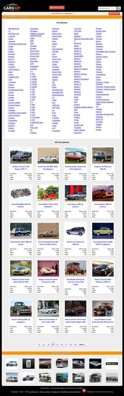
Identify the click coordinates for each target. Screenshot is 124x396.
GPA (54, 85)
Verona (99, 112)
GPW (54, 87)
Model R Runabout (81, 79)
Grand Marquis (58, 95)
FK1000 (55, 52)
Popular (77, 115)
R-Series (77, 128)
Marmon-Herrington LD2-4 (84, 40)
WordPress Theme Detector (70, 392)
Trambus (99, 92)
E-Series (11, 131)
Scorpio (99, 39)
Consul (11, 85)
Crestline (11, 110)
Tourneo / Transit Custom (106, 89)
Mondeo (77, 89)
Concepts (12, 82)
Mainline (77, 36)
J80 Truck (56, 108)
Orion (76, 97)
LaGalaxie (56, 120)
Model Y (77, 87)
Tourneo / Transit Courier (105, 87)
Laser (54, 126)
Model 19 (77, 51)
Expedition (34, 66)
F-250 (32, 92)
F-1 (31, 71)
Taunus (99, 54)
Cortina (11, 97)
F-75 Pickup (35, 117)
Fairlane (33, 133)
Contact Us (55, 392)
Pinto (76, 112)
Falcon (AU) (57, 34)
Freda (54, 64)
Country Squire (14, 105)
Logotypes (56, 131)
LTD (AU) (77, 29)
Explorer (33, 69)
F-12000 (33, 82)
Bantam (11, 57)
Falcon (55, 31)
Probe (76, 120)
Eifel (32, 41)
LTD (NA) (77, 31)
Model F (77, 71)
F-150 (32, 89)
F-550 (32, 107)
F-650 (32, 112)
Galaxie (55, 77)
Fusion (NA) (57, 75)
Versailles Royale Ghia (105, 114)
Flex (54, 54)
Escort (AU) (34, 51)
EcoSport (33, 31)
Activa (10, 39)
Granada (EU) (57, 90)
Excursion (34, 61)
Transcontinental (102, 94)
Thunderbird (101, 75)
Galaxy (55, 80)
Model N (77, 77)
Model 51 (77, 54)
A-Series (11, 36)
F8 (31, 130)
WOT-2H (99, 119)
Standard (99, 46)
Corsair (11, 95)
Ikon (54, 103)
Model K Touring (80, 74)
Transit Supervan (102, 99)
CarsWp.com (33, 392)
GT (53, 97)
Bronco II (11, 62)
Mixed (76, 46)
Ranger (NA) (101, 31)
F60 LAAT (34, 128)
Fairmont (55, 29)
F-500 (32, 105)
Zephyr (98, 127)
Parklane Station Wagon (83, 107)
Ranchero (78, 133)
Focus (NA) (56, 59)
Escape (33, 48)
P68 (75, 102)
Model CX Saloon (81, 69)
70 (9, 31)
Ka (53, 110)
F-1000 (33, 77)
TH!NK (98, 69)
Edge (32, 38)
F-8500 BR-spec (36, 122)
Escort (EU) (34, 54)
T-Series (99, 49)
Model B (77, 64)
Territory (99, 67)
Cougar (11, 100)
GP (53, 82)
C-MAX (11, 64)
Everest (33, 59)
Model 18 (77, 48)
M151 (76, 34)
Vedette (99, 109)
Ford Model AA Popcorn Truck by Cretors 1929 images (75, 282)
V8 (97, 107)
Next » (82, 344)
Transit (98, 97)
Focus (54, 57)
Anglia (10, 46)
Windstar (99, 117)
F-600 (32, 110)
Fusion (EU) (57, 72)
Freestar (55, 67)
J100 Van (56, 105)
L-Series (55, 118)
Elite (32, 43)
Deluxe (11, 128)
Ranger (99, 29)
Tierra (98, 77)
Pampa (77, 105)
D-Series (11, 123)
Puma (76, 122)
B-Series (11, 54)
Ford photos (23, 17)
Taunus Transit (102, 57)
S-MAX (99, 36)
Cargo (10, 75)
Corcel (11, 92)
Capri (10, 72)
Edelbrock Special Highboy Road (37, 35)
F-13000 (33, 84)
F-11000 (33, 79)
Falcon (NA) (57, 36)
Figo (54, 46)
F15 (31, 125)
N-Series (77, 94)
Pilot (75, 110)
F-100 (32, 74)
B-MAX (11, 52)
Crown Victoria (14, 115)
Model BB (78, 66)
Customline (12, 120)
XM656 (99, 124)
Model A (77, 59)
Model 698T (78, 56)
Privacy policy (45, 392)
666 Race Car (13, 29)
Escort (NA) (34, 56)
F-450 (32, 99)
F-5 (31, 102)
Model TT (78, 84)
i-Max (54, 100)
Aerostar (11, 41)
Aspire (10, 49)
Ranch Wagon (79, 130)
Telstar (98, 62)
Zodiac (98, 130)
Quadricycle (78, 125)
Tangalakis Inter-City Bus (105, 52)
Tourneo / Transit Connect (102, 83)
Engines (33, 46)
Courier (11, 108)
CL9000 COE (13, 77)
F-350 (32, 94)
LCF (54, 128)
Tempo (98, 64)
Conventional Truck (15, 90)
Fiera (54, 41)
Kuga (54, 115)
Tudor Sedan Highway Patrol (104, 103)
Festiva (55, 39)
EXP (32, 64)
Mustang (77, 92)
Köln (54, 113)
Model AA (78, 61)
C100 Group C (14, 69)
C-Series (11, 67)
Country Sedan (14, 103)
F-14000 (33, 87)
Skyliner (99, 44)
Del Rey (11, 126)
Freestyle (55, 69)
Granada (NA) (57, 92)
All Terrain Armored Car (17, 44)
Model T (77, 82)
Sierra (98, 41)
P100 (76, 99)
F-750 (32, 120)
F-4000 (33, 97)
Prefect (77, 117)
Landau (55, 123)
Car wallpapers (10, 17)
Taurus (98, 59)
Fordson (55, 62)
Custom (11, 118)
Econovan (34, 29)
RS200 (98, 34)
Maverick (77, 43)
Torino (98, 80)
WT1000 (99, 122)
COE (10, 80)
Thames (99, 72)
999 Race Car (13, 34)
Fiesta (54, 44)
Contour (11, 87)
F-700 (32, 115)
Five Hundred (57, 49)
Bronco (11, 59)
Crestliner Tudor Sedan (17, 113)
